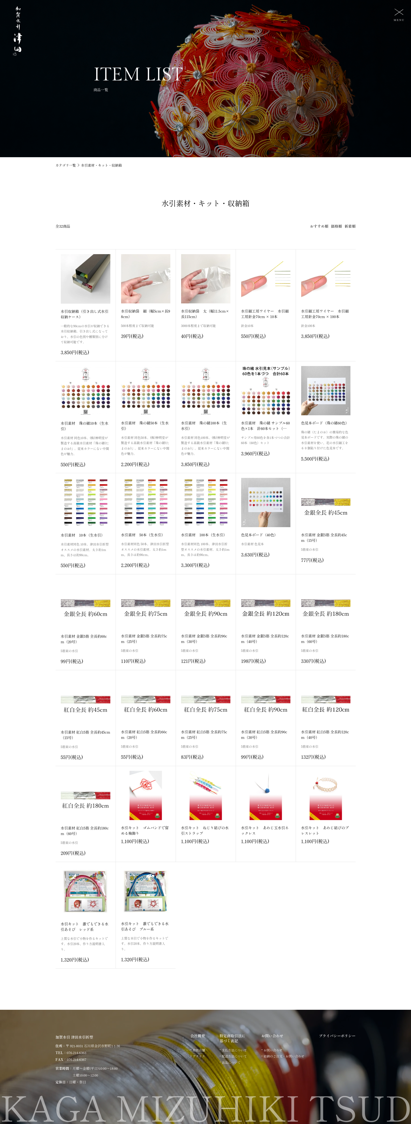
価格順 (336, 226)
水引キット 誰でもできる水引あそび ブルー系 (145, 926)
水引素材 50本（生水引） (143, 534)
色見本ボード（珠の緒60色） (325, 422)
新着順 (350, 226)
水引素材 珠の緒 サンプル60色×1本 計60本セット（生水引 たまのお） (265, 428)
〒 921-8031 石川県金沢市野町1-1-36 (93, 1045)
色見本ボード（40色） (259, 534)
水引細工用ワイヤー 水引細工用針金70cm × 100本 (325, 313)
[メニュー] (398, 14)
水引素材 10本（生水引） (83, 535)
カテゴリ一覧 (66, 165)
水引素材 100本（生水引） (204, 534)
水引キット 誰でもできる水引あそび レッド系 (85, 926)
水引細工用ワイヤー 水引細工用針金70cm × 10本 (265, 313)
